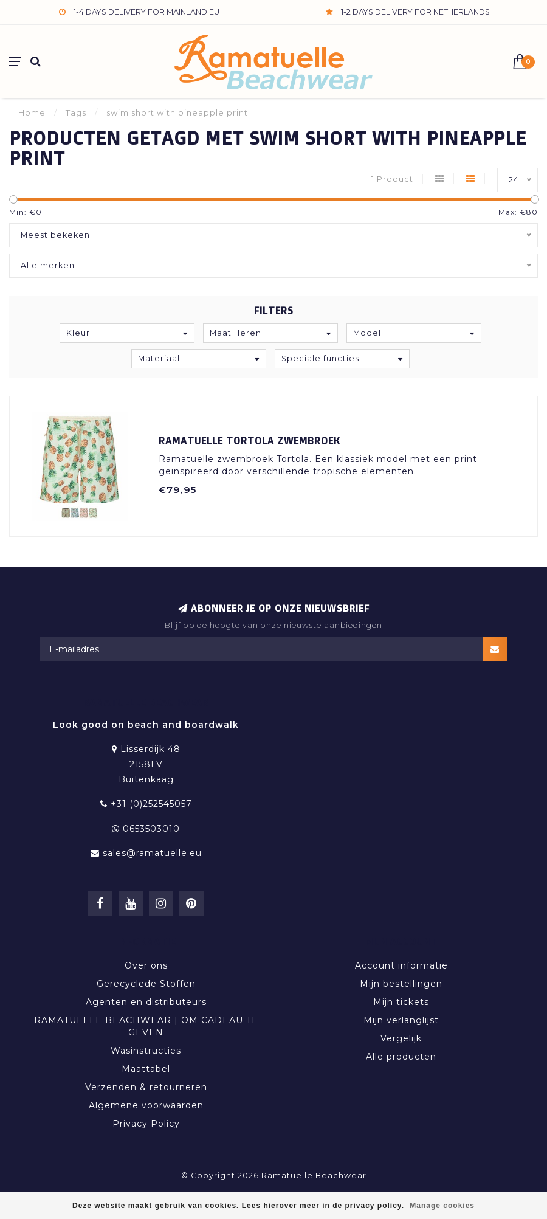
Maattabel (146, 1068)
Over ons (146, 965)
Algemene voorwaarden (146, 1105)
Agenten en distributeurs (146, 1001)
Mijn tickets (401, 1001)
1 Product (392, 179)
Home (32, 112)
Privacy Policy (146, 1123)
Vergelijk (401, 1038)
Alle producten (401, 1056)
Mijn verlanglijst (401, 1020)
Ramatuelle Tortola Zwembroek (249, 441)
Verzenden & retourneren (146, 1087)
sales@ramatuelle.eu (152, 853)
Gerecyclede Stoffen (146, 983)
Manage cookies (442, 1205)
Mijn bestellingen (401, 983)
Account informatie (401, 965)
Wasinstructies (146, 1050)
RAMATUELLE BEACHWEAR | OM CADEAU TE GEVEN (146, 1026)
